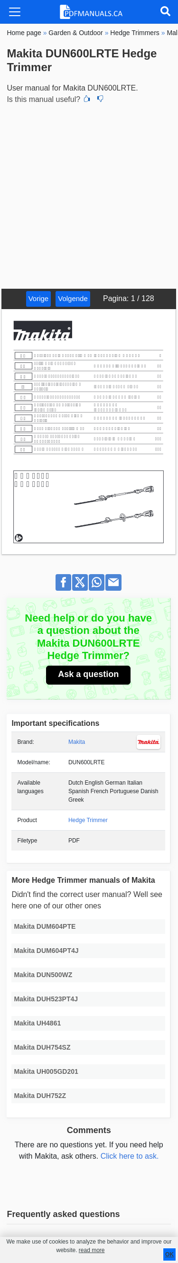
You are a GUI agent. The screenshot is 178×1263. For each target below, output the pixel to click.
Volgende (73, 298)
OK (169, 1254)
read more (92, 1250)
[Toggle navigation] (15, 12)
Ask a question (88, 674)
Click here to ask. (130, 1156)
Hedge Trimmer (88, 820)
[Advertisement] (89, 195)
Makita (76, 742)
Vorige (38, 298)
